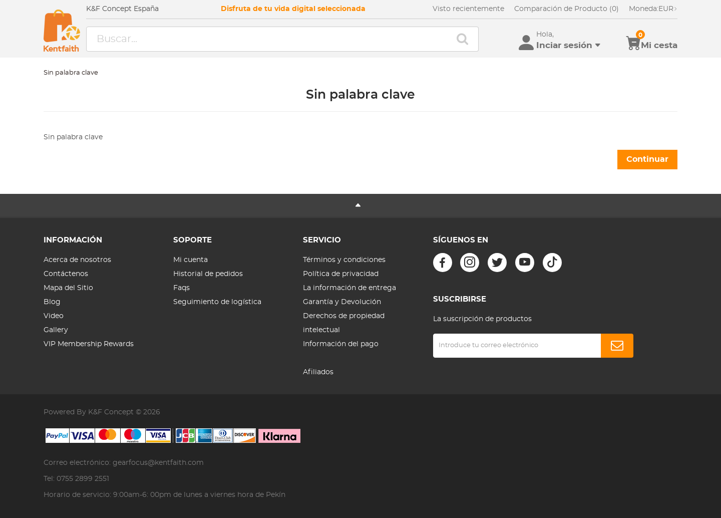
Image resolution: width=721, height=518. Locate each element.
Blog (52, 302)
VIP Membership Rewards (89, 344)
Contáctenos (66, 274)
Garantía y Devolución (342, 302)
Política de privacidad (341, 274)
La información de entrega (349, 288)
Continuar (647, 159)
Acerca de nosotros (77, 260)
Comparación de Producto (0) (566, 9)
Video (54, 316)
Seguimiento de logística (217, 302)
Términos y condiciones (344, 260)
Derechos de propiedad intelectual (344, 323)
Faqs (181, 288)
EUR (653, 9)
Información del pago (341, 344)
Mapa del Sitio (68, 288)
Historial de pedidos (208, 274)
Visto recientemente (468, 9)
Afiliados (318, 372)
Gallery (56, 330)
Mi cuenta (190, 260)
